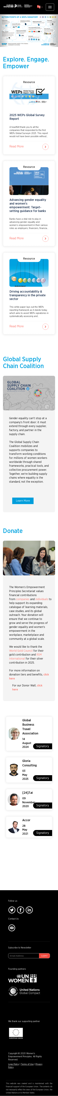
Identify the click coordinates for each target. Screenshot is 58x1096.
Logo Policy (13, 1064)
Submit (44, 956)
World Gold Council (21, 651)
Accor (26, 820)
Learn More (23, 500)
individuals (41, 599)
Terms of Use (27, 1064)
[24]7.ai (27, 792)
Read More (16, 146)
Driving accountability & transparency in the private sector (27, 295)
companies (22, 599)
